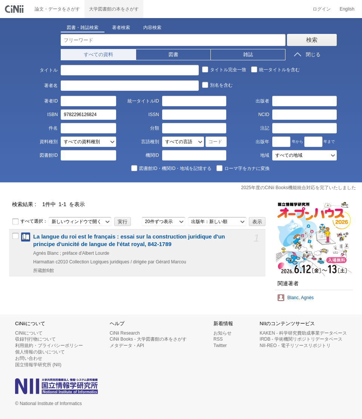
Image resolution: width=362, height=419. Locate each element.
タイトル (49, 70)
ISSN (154, 114)
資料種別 (49, 141)
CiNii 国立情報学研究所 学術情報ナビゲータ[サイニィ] (15, 9)
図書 (173, 54)
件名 (53, 128)
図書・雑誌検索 (82, 27)
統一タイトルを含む (275, 69)
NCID (263, 114)
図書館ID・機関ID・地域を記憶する (171, 168)
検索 (312, 40)
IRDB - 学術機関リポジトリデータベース (301, 339)
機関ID (152, 155)
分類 (154, 128)
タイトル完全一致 (224, 69)
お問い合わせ (28, 358)
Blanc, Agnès (300, 297)
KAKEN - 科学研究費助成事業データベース (303, 333)
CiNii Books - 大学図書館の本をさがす (148, 339)
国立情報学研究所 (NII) (38, 364)
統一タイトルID (143, 101)
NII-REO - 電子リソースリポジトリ (295, 345)
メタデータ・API (127, 345)
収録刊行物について (35, 339)
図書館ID (49, 155)
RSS (218, 339)
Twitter (220, 345)
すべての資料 (98, 54)
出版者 (262, 101)
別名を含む (217, 84)
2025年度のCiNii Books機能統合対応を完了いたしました (298, 187)
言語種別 (150, 141)
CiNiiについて (29, 333)
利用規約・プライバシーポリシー (49, 345)
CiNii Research (125, 333)
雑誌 (248, 54)
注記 (264, 128)
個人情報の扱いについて (40, 352)
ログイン (322, 9)
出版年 (262, 141)
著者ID (51, 101)
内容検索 (152, 27)
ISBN (52, 114)
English (347, 9)
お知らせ (222, 333)
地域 (264, 155)
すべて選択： (30, 221)
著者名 (51, 85)
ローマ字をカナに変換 (243, 168)
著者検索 (121, 27)
